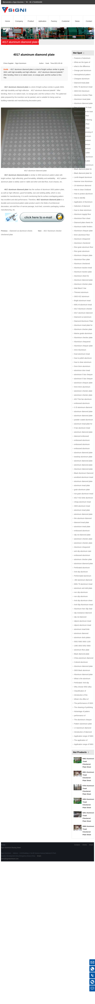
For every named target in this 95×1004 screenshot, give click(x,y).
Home (7, 21)
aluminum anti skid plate (83, 588)
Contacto (77, 845)
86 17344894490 (35, 2)
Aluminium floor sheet (82, 218)
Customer (66, 21)
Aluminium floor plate (82, 259)
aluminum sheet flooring (83, 120)
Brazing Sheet (16, 847)
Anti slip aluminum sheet (83, 600)
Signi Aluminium (6, 847)
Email (91, 845)
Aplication (42, 21)
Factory (54, 21)
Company (19, 21)
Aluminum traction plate (83, 272)
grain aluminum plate (82, 490)
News (77, 21)
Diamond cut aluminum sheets (21, 231)
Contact (89, 21)
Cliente (84, 845)
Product (31, 21)
